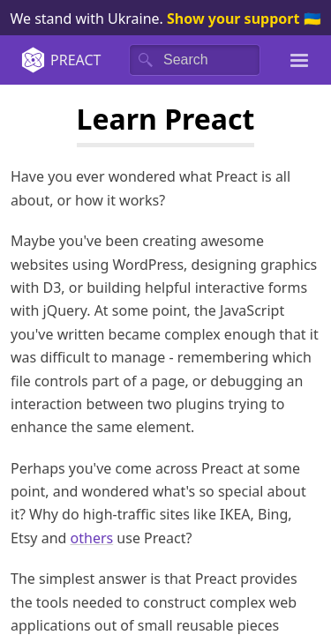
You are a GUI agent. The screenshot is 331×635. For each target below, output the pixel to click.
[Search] (194, 60)
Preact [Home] (60, 60)
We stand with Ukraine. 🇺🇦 (165, 18)
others (92, 538)
